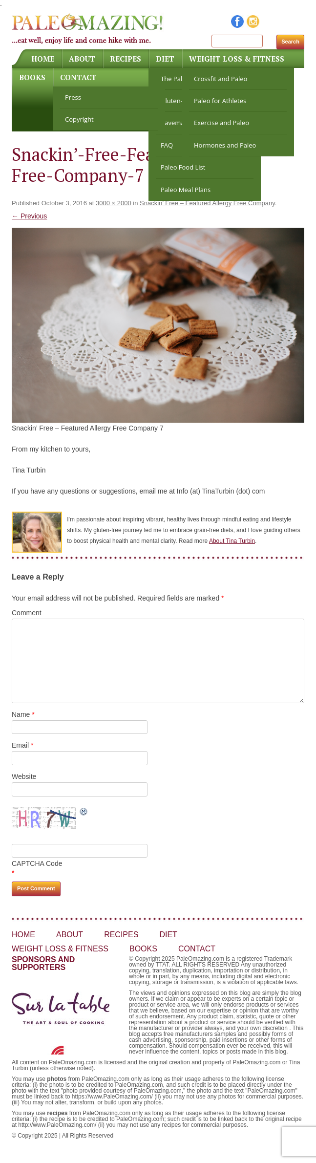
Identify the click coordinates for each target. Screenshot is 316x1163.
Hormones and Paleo (225, 145)
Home (42, 59)
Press (73, 97)
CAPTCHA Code (37, 863)
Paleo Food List (183, 167)
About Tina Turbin (232, 541)
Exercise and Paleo (221, 122)
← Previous (29, 216)
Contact (78, 77)
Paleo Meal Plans (186, 189)
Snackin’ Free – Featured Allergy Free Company (207, 203)
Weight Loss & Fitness (236, 59)
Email (22, 745)
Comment (27, 613)
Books (32, 77)
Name (23, 714)
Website (24, 776)
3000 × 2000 (113, 203)
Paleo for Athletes (220, 100)
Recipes (125, 59)
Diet (165, 59)
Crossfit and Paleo (220, 78)
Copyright (79, 119)
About (82, 59)
